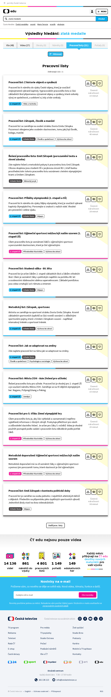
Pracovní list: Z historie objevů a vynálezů (32, 82)
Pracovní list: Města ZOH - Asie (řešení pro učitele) (37, 378)
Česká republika (22, 24)
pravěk (53, 24)
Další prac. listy (55, 525)
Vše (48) (10, 45)
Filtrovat (57, 54)
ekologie (60, 24)
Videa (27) (25, 45)
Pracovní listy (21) (79, 45)
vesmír (33, 24)
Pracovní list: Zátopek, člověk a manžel (31, 121)
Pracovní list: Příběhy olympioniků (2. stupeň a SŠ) (37, 198)
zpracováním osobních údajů (55, 606)
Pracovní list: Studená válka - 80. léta (30, 268)
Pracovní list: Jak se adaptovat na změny (32, 345)
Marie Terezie (42, 24)
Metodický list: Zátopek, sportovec (29, 307)
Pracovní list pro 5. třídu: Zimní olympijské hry (35, 413)
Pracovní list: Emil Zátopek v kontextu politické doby (39, 490)
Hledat (101, 18)
